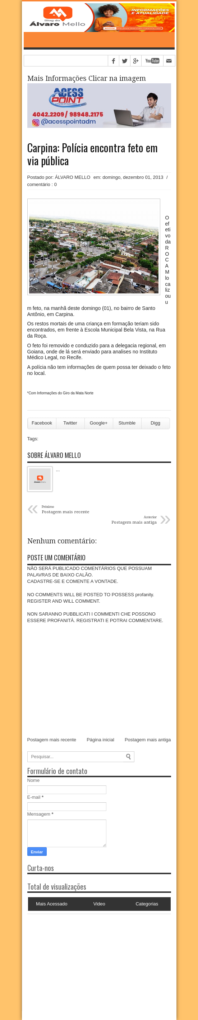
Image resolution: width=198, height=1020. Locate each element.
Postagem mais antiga (148, 739)
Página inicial (100, 739)
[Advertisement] (72, 959)
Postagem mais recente (52, 739)
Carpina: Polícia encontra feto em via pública (92, 154)
